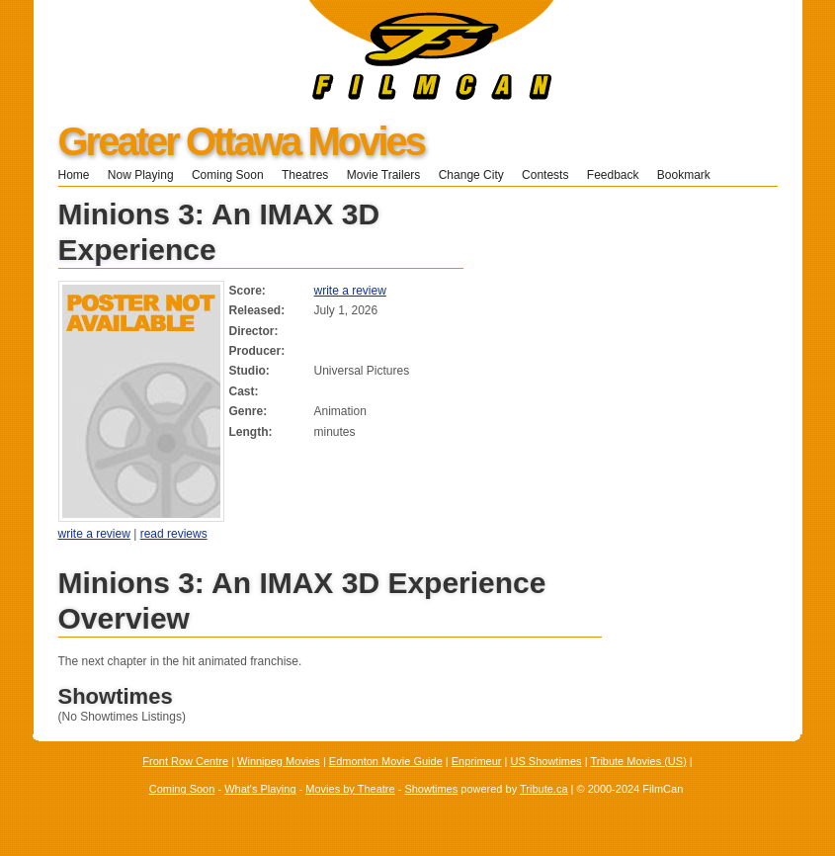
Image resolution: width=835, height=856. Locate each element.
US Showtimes (545, 761)
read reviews (174, 534)
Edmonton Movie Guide (386, 761)
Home (74, 175)
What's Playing (259, 789)
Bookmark (690, 175)
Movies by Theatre (349, 789)
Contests (545, 175)
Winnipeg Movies (278, 761)
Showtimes (431, 789)
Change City (471, 175)
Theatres (305, 175)
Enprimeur (477, 761)
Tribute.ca (544, 789)
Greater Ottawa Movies (241, 141)
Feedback (613, 175)
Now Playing (141, 175)
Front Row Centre (185, 761)
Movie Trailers (384, 175)
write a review (350, 291)
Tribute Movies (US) (638, 761)
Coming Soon (228, 175)
